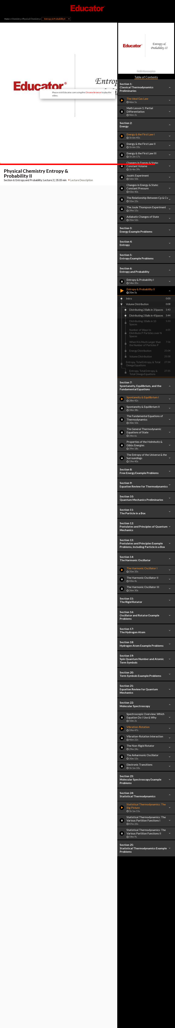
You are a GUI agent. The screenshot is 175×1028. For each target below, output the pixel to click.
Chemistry (16, 19)
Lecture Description (80, 150)
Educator (87, 8)
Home (7, 19)
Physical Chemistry (31, 19)
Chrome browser (74, 75)
